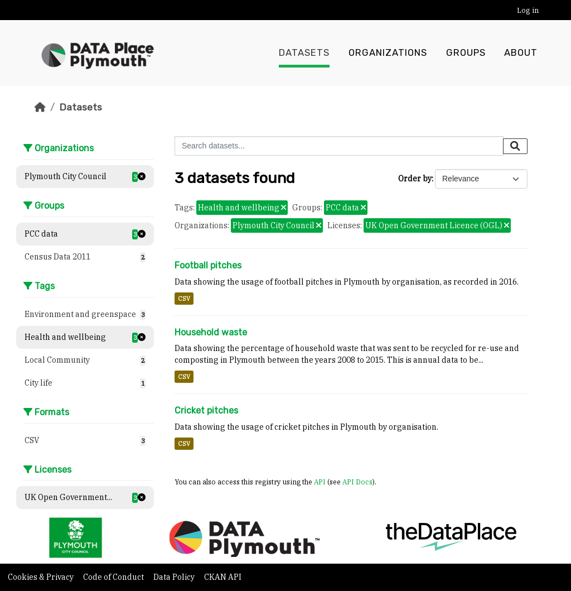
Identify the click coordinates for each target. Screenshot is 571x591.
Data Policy (174, 577)
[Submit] (515, 146)
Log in (528, 10)
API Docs (357, 481)
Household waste (211, 332)
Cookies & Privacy (41, 577)
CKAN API (222, 577)
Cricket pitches (206, 410)
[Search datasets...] (339, 146)
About (521, 53)
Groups (466, 53)
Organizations (388, 53)
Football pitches (208, 265)
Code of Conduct (114, 577)
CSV (184, 298)
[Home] (40, 107)
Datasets (304, 53)
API (320, 481)
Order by (415, 179)
